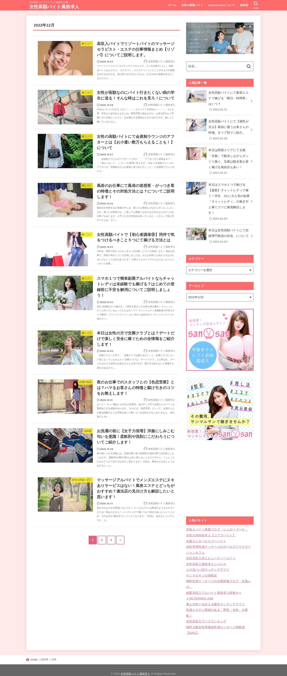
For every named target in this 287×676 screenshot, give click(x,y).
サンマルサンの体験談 (201, 570)
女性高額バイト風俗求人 (54, 6)
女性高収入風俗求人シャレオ (206, 559)
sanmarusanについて (221, 5)
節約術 (244, 5)
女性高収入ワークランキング (206, 614)
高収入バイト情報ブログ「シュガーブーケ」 (217, 526)
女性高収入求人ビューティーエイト (211, 553)
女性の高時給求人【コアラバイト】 (211, 531)
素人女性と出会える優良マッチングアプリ (215, 598)
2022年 (44, 652)
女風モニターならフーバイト (206, 537)
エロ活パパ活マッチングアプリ (207, 564)
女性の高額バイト (192, 5)
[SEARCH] (256, 5)
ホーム (172, 5)
